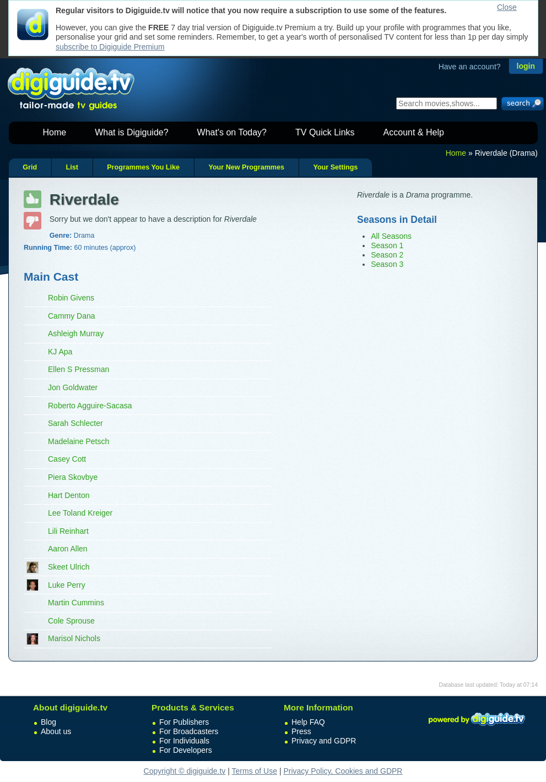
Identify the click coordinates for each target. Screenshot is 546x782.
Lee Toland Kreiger (80, 512)
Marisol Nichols (74, 638)
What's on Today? (232, 132)
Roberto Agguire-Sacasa (90, 405)
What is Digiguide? (131, 132)
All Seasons (391, 236)
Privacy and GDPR (323, 740)
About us (56, 731)
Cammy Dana (71, 315)
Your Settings (335, 167)
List (72, 167)
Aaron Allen (68, 548)
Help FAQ (308, 722)
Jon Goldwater (73, 387)
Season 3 (387, 264)
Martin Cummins (76, 602)
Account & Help (413, 132)
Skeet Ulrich (68, 566)
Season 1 (387, 245)
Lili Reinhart (68, 531)
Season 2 (387, 254)
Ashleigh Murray (76, 333)
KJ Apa (60, 351)
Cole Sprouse (71, 620)
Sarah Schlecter (75, 423)
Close (507, 7)
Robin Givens (71, 297)
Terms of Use (254, 771)
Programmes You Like (143, 167)
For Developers (185, 750)
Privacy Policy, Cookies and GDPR (342, 771)
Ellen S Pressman (78, 369)
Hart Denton (68, 495)
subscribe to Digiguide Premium (110, 46)
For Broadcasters (188, 731)
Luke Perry (66, 585)
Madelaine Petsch (78, 441)
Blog (48, 722)
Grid (30, 167)
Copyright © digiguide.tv (185, 771)
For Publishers (184, 722)
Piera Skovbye (73, 477)
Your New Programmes (246, 167)
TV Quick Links (325, 132)
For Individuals (184, 740)
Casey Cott (67, 459)
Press (301, 731)
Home (55, 132)
